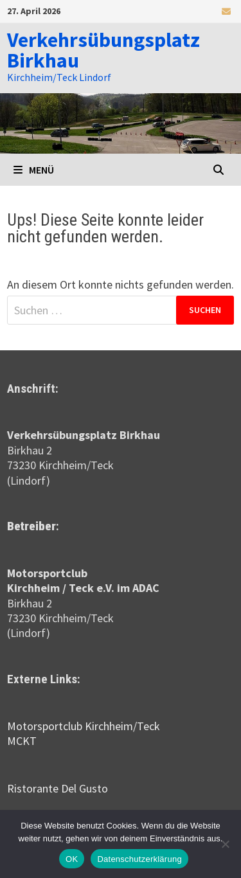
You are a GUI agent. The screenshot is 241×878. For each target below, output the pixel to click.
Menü (33, 169)
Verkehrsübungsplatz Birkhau (103, 50)
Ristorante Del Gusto (57, 788)
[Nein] (225, 844)
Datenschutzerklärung (139, 859)
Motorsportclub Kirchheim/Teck (83, 726)
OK (72, 859)
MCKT (22, 740)
